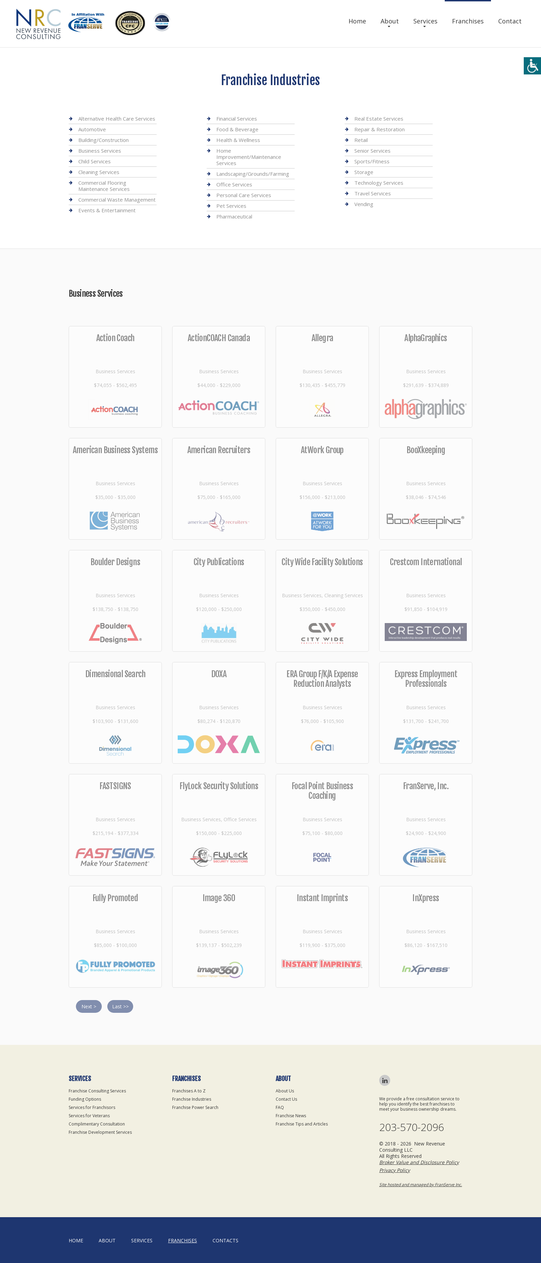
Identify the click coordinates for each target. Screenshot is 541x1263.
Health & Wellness (238, 139)
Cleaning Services (98, 172)
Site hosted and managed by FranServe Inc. (420, 1185)
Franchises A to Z (189, 1091)
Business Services (99, 150)
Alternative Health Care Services (116, 118)
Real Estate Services (378, 118)
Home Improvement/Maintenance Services (248, 156)
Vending (363, 204)
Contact (510, 21)
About (390, 21)
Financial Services (236, 118)
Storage (363, 172)
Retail (361, 139)
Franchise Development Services (100, 1132)
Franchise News (291, 1116)
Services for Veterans (89, 1116)
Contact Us (286, 1099)
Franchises (468, 21)
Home (357, 21)
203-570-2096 (411, 1127)
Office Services (234, 184)
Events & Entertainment (107, 210)
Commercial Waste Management (117, 199)
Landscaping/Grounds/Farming (252, 173)
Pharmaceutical (234, 216)
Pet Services (231, 205)
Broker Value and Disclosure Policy (419, 1162)
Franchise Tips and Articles (302, 1124)
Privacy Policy (394, 1170)
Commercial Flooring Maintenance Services (104, 185)
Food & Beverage (237, 129)
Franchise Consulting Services (97, 1091)
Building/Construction (103, 139)
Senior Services (372, 150)
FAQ (280, 1107)
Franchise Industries (191, 1099)
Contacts (225, 1240)
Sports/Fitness (372, 161)
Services (425, 21)
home (76, 1240)
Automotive (92, 129)
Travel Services (372, 193)
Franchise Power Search (195, 1107)
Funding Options (85, 1099)
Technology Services (378, 182)
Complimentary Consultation (97, 1124)
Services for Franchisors (92, 1107)
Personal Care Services (243, 195)
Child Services (94, 161)
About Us (285, 1091)
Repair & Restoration (379, 129)
